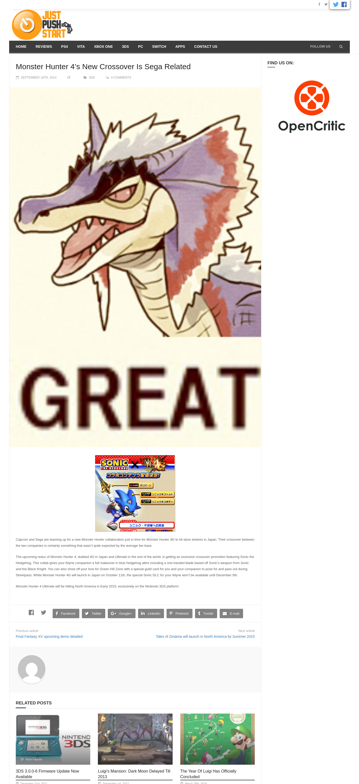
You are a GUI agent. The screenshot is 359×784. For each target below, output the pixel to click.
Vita (81, 47)
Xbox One (103, 47)
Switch (159, 47)
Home (21, 47)
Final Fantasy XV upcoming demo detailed (49, 636)
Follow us (320, 46)
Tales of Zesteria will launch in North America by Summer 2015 (205, 636)
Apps (180, 47)
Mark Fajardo (34, 759)
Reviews (44, 47)
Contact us (205, 47)
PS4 (64, 47)
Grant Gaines (116, 759)
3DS (125, 47)
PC (140, 47)
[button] (341, 46)
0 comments (121, 77)
